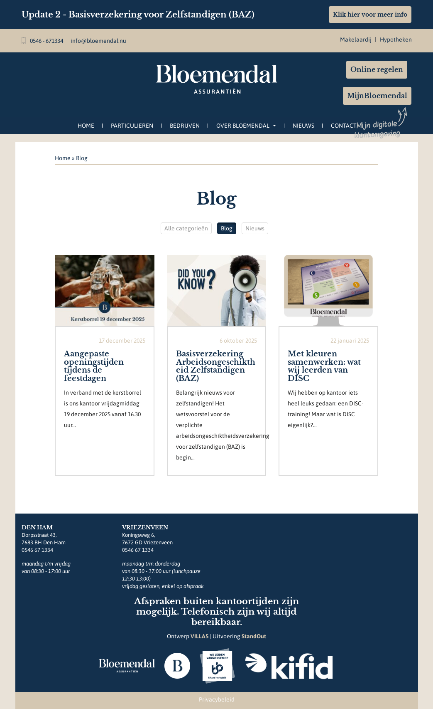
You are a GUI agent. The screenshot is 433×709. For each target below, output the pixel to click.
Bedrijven (185, 125)
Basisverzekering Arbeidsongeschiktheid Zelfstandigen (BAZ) (215, 366)
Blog (226, 228)
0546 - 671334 (42, 40)
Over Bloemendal (246, 125)
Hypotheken (396, 39)
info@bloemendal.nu (98, 40)
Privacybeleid (217, 699)
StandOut (254, 636)
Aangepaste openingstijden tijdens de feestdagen (94, 366)
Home (86, 125)
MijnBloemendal (377, 95)
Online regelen (376, 69)
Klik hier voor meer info (370, 14)
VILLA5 (199, 636)
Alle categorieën (186, 228)
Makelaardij (356, 39)
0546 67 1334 (37, 550)
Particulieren (132, 125)
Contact (344, 125)
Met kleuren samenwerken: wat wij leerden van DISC (324, 366)
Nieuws (303, 125)
